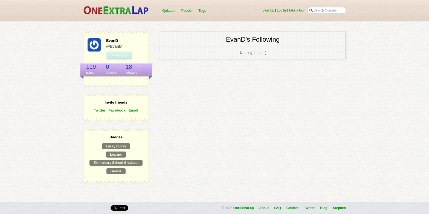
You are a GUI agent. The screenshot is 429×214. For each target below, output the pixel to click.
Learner (116, 154)
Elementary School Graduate (116, 163)
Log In (281, 10)
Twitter (100, 110)
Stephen (339, 208)
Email (133, 110)
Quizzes (168, 10)
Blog (323, 208)
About (264, 208)
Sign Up (268, 10)
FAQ (277, 208)
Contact (292, 208)
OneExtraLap (243, 208)
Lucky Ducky (116, 146)
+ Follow (119, 55)
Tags (202, 10)
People (187, 10)
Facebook (116, 110)
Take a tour (297, 10)
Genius (116, 171)
